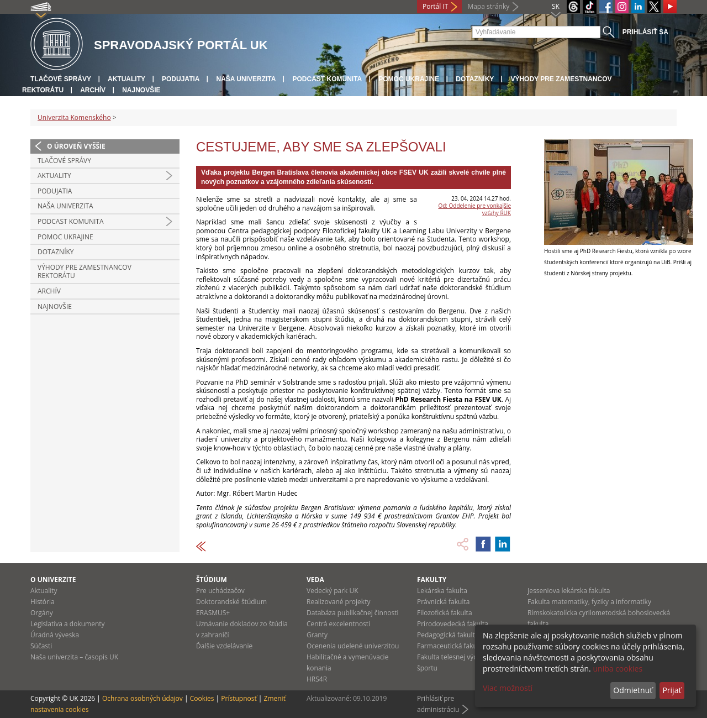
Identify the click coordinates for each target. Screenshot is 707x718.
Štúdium (211, 579)
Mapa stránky (488, 6)
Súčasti (41, 646)
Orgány (41, 612)
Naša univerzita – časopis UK (74, 657)
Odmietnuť (632, 690)
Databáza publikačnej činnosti (353, 612)
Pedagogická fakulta (447, 635)
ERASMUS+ (213, 612)
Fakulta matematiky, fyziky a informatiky (589, 601)
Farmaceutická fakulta (451, 646)
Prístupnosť (238, 698)
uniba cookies (617, 668)
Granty (317, 635)
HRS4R (317, 679)
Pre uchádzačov (220, 590)
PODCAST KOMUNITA (327, 79)
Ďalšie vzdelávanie (224, 646)
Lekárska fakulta (442, 590)
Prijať (671, 690)
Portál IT (435, 6)
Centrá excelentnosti (338, 623)
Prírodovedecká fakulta (452, 623)
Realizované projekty (338, 601)
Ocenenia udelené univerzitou (353, 646)
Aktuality (126, 79)
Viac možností (507, 688)
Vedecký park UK (332, 590)
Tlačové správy (60, 79)
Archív (92, 90)
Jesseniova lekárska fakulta (568, 590)
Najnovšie (141, 90)
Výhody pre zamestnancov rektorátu (84, 272)
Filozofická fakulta (444, 612)
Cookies (202, 698)
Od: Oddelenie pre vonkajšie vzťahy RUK (474, 209)
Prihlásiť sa (645, 32)
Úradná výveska (54, 635)
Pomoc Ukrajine (408, 79)
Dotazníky (475, 79)
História (42, 601)
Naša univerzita (246, 79)
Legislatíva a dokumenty (67, 623)
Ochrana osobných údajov (142, 698)
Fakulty (431, 579)
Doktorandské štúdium (231, 601)
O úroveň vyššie (76, 146)
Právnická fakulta (443, 601)
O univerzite (53, 579)
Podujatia (180, 79)
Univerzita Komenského (74, 117)
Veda (315, 579)
